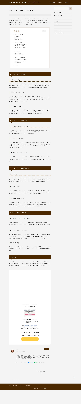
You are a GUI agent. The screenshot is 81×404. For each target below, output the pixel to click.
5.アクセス (56, 24)
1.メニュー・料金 (57, 12)
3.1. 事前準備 (17, 51)
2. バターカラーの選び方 (19, 42)
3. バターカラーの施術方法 (19, 50)
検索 (70, 8)
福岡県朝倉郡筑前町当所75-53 (31, 325)
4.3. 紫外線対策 (18, 62)
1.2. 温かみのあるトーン (19, 38)
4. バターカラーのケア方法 (19, 57)
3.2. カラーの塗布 (18, 53)
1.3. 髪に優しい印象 (18, 39)
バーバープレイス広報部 (17, 2)
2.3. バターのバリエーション (20, 47)
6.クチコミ (56, 27)
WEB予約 (60, 2)
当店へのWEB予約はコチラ (59, 30)
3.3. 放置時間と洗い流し (19, 54)
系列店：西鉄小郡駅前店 (59, 33)
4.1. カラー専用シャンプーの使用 (21, 59)
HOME (10, 392)
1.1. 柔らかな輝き (18, 36)
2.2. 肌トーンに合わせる (19, 45)
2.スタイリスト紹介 (58, 15)
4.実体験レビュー (57, 21)
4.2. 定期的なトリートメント (20, 61)
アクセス (66, 2)
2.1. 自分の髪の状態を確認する (20, 44)
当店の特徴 (53, 2)
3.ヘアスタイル (57, 18)
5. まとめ (16, 65)
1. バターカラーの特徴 (18, 34)
